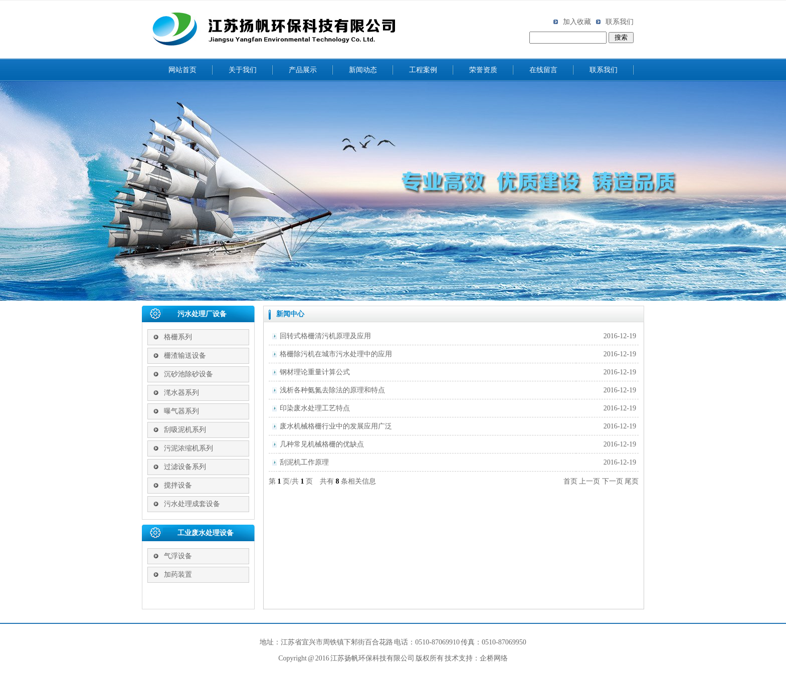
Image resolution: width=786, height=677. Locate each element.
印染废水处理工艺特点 (315, 408)
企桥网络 (494, 658)
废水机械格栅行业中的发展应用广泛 (336, 426)
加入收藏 (572, 22)
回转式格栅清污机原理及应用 (325, 336)
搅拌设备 (178, 485)
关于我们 (243, 70)
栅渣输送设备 (185, 355)
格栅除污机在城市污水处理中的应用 (336, 354)
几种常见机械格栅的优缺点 (322, 444)
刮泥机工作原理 (304, 462)
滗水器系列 (181, 392)
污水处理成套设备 (192, 504)
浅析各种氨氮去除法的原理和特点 (332, 390)
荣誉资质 (483, 70)
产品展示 (303, 70)
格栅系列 (178, 337)
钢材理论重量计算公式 (315, 372)
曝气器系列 (181, 411)
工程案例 (423, 70)
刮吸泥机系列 (185, 429)
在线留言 (543, 70)
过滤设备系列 (185, 467)
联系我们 (615, 22)
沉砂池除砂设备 (188, 374)
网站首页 (182, 70)
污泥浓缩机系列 (188, 448)
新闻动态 (363, 70)
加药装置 (178, 574)
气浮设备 (178, 556)
